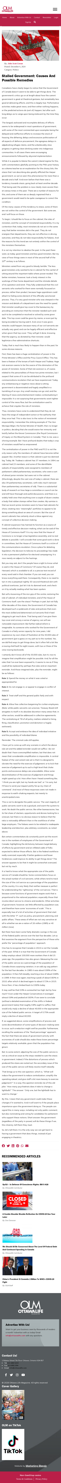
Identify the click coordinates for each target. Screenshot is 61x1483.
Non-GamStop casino (30, 1475)
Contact (37, 17)
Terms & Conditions (24, 1479)
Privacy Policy (41, 1479)
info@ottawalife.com (15, 1335)
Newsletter (47, 17)
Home (4, 17)
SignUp (28, 22)
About (12, 17)
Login (56, 17)
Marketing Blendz (36, 1465)
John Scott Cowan (15, 63)
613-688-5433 (13, 1363)
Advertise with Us (24, 17)
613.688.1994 (13, 1365)
